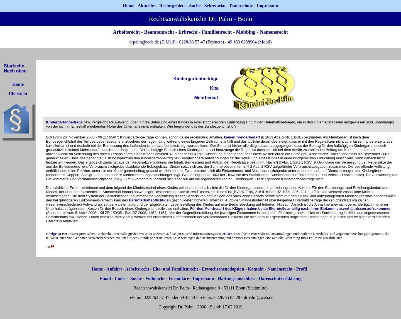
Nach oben (15, 71)
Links (120, 278)
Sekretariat (215, 5)
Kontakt (256, 269)
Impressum (203, 278)
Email (105, 278)
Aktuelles (147, 5)
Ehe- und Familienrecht (175, 269)
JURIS (227, 234)
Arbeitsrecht (137, 269)
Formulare (178, 278)
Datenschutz (241, 5)
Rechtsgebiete (172, 5)
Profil (301, 269)
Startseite (14, 66)
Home (128, 5)
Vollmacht (155, 278)
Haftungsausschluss (236, 278)
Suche (194, 5)
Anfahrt (114, 269)
